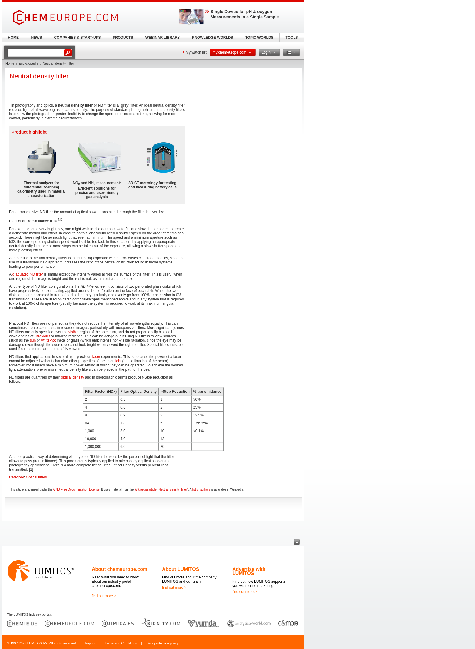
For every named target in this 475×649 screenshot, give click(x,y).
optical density (72, 377)
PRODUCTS (123, 37)
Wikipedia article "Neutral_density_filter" (161, 489)
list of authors (201, 489)
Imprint (90, 643)
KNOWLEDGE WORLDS (212, 37)
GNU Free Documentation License (76, 489)
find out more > (104, 596)
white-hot (48, 340)
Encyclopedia (28, 63)
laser (96, 357)
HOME (13, 37)
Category (16, 477)
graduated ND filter (27, 274)
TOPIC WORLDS (259, 37)
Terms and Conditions (121, 643)
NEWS (36, 37)
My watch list (196, 52)
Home (9, 63)
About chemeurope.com (119, 569)
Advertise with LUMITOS (248, 571)
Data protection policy (162, 643)
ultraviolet (42, 336)
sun (33, 340)
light (118, 361)
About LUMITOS (180, 569)
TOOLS (291, 37)
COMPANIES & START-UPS (77, 37)
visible (73, 332)
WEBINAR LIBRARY (162, 37)
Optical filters (36, 477)
